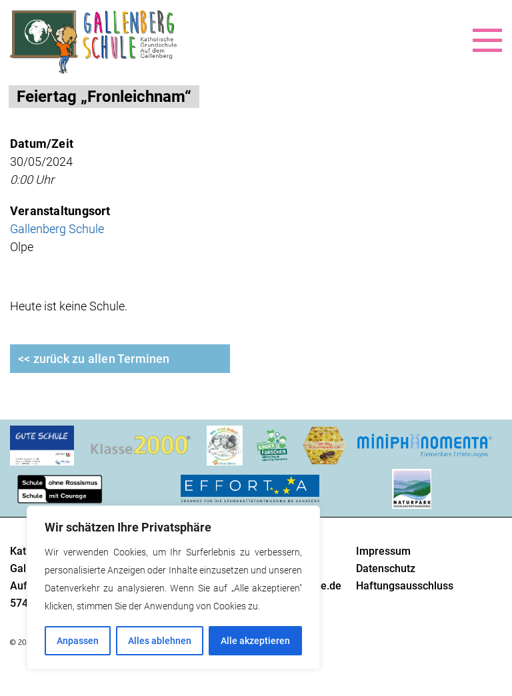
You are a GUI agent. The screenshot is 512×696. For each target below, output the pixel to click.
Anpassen (78, 640)
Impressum (383, 551)
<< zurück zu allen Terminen (94, 359)
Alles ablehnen (159, 640)
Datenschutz (385, 568)
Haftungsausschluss (404, 585)
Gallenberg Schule (57, 229)
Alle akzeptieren (255, 640)
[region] (173, 587)
